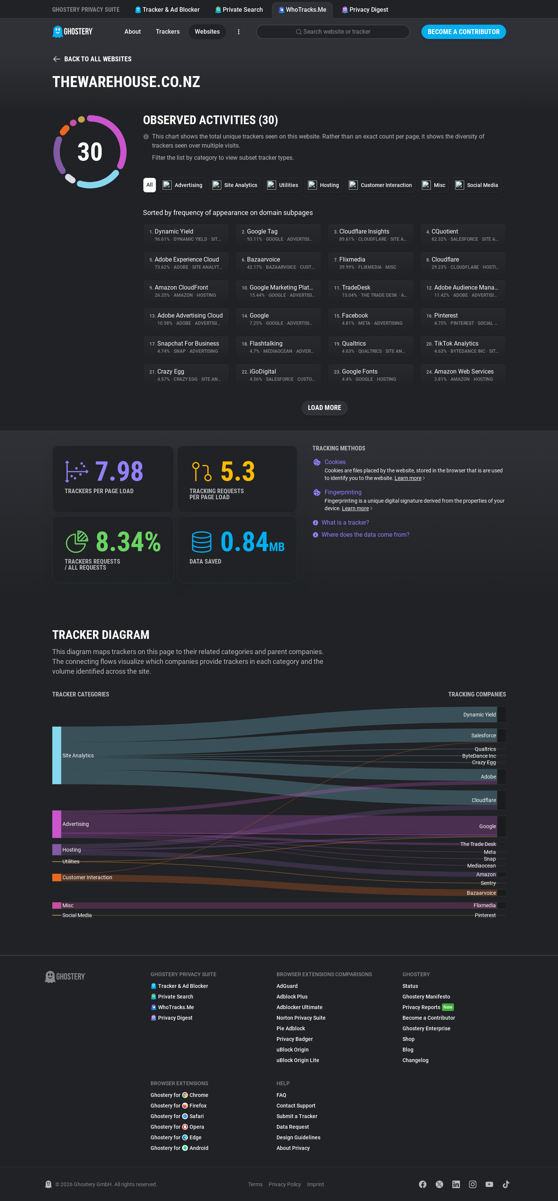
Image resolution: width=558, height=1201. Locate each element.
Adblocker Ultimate (300, 1007)
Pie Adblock (291, 1028)
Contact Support (296, 1106)
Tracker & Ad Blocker (167, 9)
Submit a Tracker (297, 1116)
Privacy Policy (285, 1184)
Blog (408, 1050)
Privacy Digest (365, 9)
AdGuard (287, 986)
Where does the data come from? (361, 534)
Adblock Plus (292, 997)
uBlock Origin (293, 1050)
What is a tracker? (340, 522)
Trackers (168, 31)
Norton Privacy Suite (301, 1018)
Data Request (293, 1127)
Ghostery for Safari (177, 1116)
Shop (409, 1039)
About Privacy (293, 1148)
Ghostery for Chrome (179, 1095)
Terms (255, 1184)
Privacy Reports (428, 1007)
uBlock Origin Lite (298, 1060)
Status (410, 986)
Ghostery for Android (179, 1148)
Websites (207, 31)
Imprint (315, 1184)
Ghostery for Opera (177, 1127)
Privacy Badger (295, 1039)
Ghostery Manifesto (426, 997)
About (132, 31)
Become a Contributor (464, 32)
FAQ (281, 1095)
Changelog (416, 1060)
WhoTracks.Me (302, 9)
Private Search (239, 9)
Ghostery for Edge (176, 1137)
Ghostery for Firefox (179, 1106)
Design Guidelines (298, 1137)
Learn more (410, 478)
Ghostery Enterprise (427, 1028)
